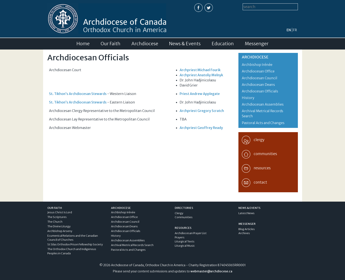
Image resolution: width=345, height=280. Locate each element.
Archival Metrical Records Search (132, 245)
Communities (184, 217)
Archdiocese (144, 43)
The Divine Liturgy (58, 226)
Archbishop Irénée (257, 64)
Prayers (179, 237)
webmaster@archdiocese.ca (211, 271)
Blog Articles (246, 229)
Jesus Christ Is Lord (59, 212)
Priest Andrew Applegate (200, 94)
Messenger (257, 43)
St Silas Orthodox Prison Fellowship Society (75, 244)
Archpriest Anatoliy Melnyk (201, 75)
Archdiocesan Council (259, 78)
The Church (54, 221)
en (289, 30)
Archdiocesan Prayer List (191, 233)
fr (295, 30)
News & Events (185, 43)
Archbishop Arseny (59, 231)
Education (223, 43)
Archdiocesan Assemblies (263, 104)
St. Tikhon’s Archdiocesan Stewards (78, 94)
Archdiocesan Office (258, 71)
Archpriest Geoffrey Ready (201, 128)
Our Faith (110, 43)
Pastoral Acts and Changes (263, 123)
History (248, 98)
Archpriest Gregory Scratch (202, 111)
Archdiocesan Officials (260, 91)
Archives (244, 233)
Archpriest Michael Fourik (200, 70)
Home (83, 43)
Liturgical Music (185, 245)
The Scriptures (57, 217)
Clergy (179, 213)
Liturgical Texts (184, 241)
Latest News (246, 213)
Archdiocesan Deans (258, 84)
